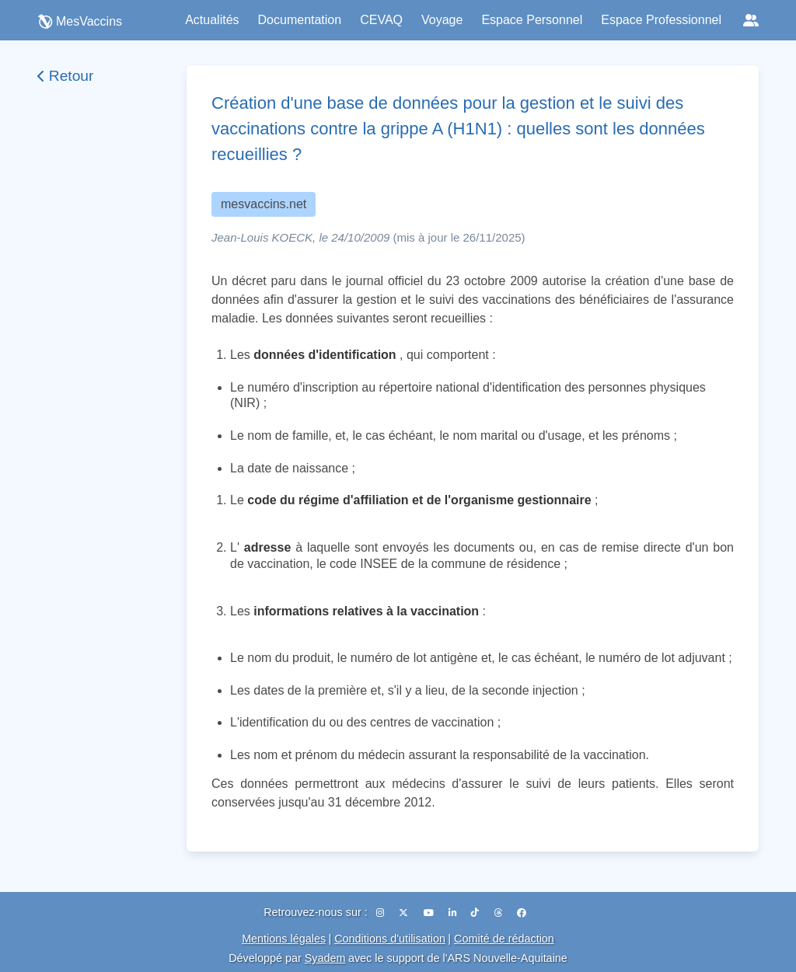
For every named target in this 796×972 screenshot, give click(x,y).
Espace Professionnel (661, 19)
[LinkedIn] (453, 913)
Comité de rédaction (504, 938)
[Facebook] (521, 913)
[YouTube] (429, 913)
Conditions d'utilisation (389, 938)
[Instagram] (381, 913)
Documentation (300, 19)
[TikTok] (476, 913)
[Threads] (499, 913)
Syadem (325, 958)
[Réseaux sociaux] (750, 20)
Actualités (212, 19)
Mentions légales (284, 938)
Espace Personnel (531, 19)
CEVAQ (381, 19)
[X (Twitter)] (405, 913)
